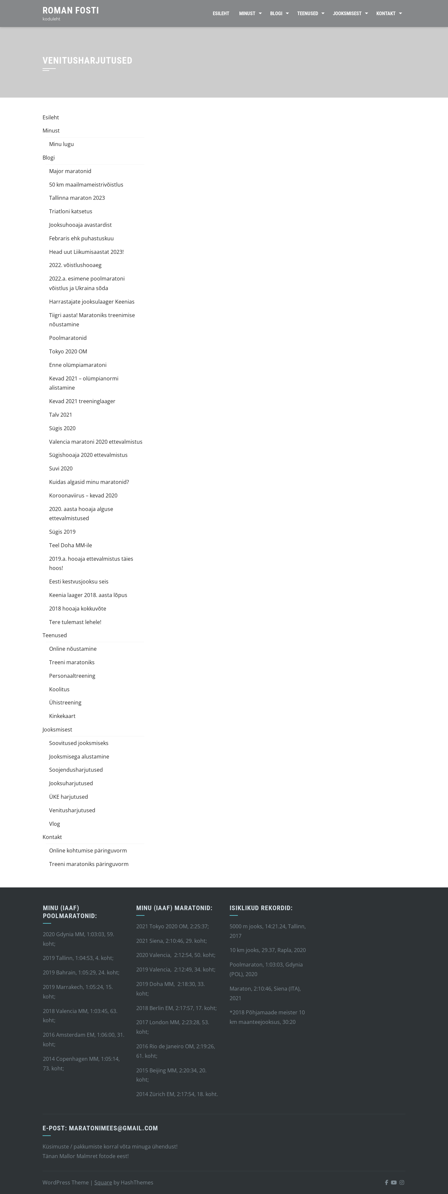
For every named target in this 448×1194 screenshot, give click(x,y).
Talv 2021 (60, 414)
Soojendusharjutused (76, 769)
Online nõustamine (73, 648)
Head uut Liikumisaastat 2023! (86, 251)
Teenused (307, 13)
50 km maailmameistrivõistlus (86, 184)
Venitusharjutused (72, 810)
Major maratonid (70, 171)
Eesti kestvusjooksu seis (79, 581)
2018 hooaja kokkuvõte (77, 608)
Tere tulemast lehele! (75, 622)
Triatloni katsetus (70, 211)
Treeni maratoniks (72, 662)
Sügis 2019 (62, 531)
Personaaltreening (72, 675)
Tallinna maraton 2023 (77, 197)
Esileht (221, 13)
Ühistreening (65, 702)
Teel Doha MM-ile (70, 545)
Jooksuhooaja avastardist (80, 224)
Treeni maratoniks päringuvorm (89, 864)
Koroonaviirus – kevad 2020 (83, 495)
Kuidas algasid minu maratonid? (89, 482)
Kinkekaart (62, 716)
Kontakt (386, 13)
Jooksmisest (347, 13)
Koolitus (59, 689)
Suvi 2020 (61, 468)
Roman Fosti (71, 10)
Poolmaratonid (68, 338)
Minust (247, 13)
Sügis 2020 (62, 428)
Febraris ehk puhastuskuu (81, 238)
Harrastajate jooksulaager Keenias (92, 301)
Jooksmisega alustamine (79, 756)
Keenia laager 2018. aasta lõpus (88, 595)
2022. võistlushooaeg (75, 265)
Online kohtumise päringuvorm (88, 850)
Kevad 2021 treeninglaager (82, 401)
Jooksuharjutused (71, 783)
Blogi (276, 13)
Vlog (54, 823)
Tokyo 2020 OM (68, 351)
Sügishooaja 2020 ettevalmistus (88, 455)
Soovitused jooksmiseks (79, 743)
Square (103, 1182)
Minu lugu (61, 144)
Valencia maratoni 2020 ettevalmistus (96, 441)
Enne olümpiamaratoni (78, 365)
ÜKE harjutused (68, 796)
